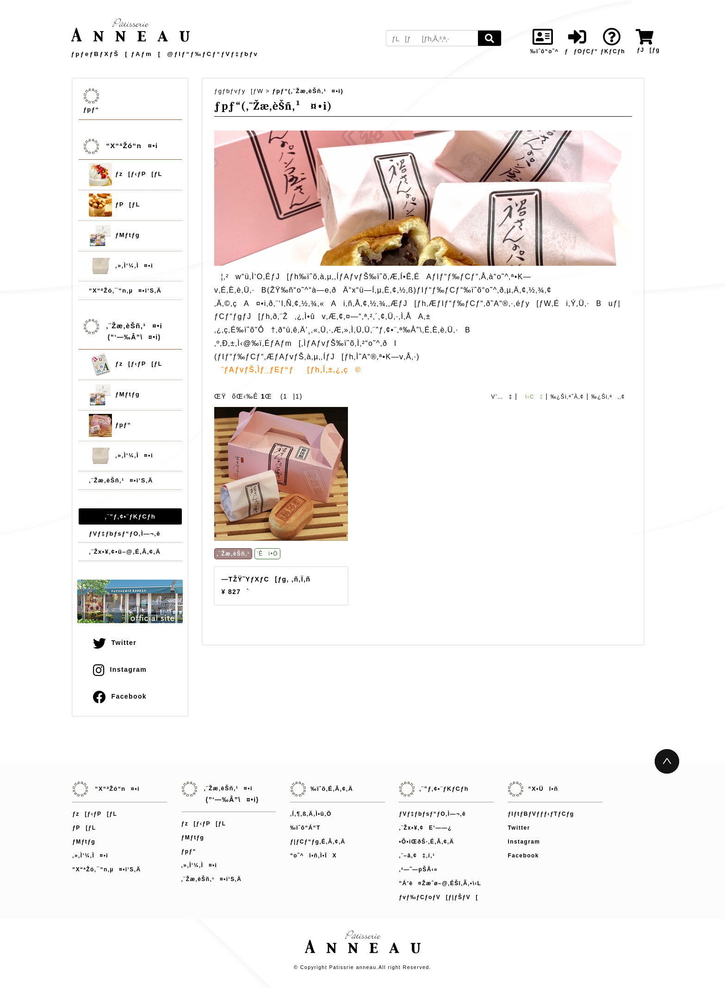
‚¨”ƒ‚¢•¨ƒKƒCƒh (130, 516)
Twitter (114, 642)
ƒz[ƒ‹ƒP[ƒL (125, 174)
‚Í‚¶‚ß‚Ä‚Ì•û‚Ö (311, 814)
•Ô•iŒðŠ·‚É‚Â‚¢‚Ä (426, 841)
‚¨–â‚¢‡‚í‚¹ (417, 855)
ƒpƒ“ (91, 109)
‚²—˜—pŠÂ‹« (418, 869)
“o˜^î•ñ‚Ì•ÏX (313, 855)
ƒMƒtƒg (114, 235)
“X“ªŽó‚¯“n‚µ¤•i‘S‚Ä (125, 290)
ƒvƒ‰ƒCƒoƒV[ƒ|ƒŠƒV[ (438, 897)
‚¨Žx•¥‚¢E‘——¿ (425, 828)
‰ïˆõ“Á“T (305, 828)
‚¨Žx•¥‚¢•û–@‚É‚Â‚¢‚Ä (125, 551)
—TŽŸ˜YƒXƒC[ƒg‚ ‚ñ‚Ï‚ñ (265, 579)
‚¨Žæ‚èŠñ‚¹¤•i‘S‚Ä (121, 480)
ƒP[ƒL (114, 205)
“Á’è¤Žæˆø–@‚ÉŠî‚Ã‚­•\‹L (440, 883)
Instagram (120, 669)
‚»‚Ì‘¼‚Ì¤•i (121, 266)
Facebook (120, 696)
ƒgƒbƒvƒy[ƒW (238, 91)
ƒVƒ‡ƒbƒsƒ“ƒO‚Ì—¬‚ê (125, 533)
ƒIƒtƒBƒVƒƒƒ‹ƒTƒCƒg (541, 814)
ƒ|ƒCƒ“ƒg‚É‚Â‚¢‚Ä (318, 841)
